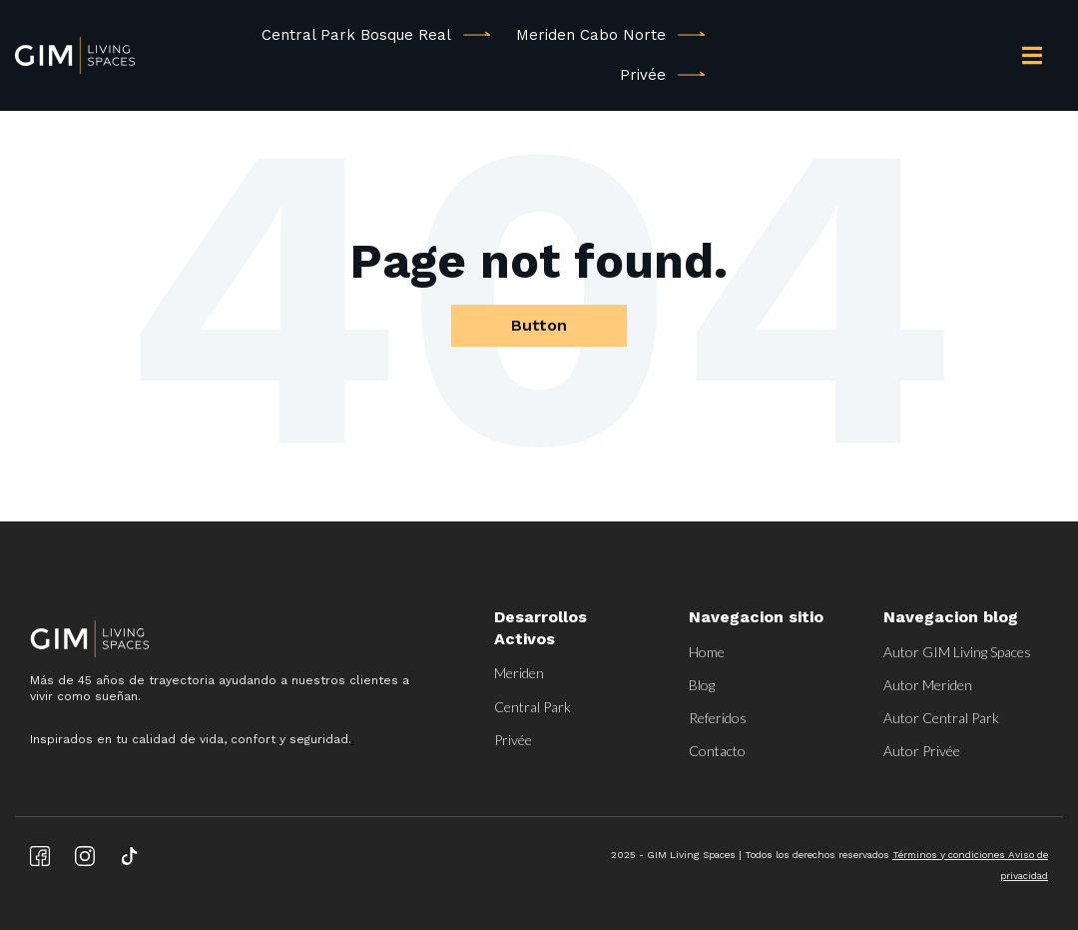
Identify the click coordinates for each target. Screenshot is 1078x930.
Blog (702, 684)
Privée (643, 75)
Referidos (718, 717)
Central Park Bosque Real (356, 35)
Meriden (519, 672)
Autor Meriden (927, 684)
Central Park (532, 706)
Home (707, 651)
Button (539, 325)
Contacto (717, 750)
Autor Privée (921, 750)
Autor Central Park (941, 717)
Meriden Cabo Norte (591, 35)
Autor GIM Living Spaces (957, 651)
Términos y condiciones (950, 854)
